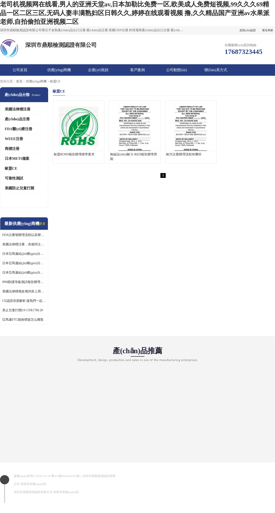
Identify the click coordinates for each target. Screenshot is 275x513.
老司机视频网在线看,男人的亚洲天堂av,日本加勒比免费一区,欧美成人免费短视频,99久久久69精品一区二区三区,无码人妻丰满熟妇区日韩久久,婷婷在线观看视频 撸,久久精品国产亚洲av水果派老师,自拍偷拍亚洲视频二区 (135, 13)
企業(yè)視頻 (98, 70)
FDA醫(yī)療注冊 (18, 129)
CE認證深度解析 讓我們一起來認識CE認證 (24, 301)
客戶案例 (137, 70)
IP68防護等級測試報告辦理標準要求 (24, 282)
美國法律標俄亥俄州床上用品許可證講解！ (24, 291)
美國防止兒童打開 (19, 188)
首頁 (19, 81)
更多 (42, 223)
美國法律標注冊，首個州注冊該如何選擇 (24, 244)
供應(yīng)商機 (59, 70)
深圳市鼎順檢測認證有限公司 (33, 492)
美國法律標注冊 (17, 109)
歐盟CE (55, 81)
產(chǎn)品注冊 (17, 119)
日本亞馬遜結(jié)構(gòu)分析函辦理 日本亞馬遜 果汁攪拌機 (24, 272)
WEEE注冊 (14, 139)
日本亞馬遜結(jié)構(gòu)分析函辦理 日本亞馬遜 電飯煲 (24, 253)
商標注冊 (12, 149)
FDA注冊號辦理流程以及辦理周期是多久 (24, 235)
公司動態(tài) (176, 70)
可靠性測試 (14, 178)
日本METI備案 (17, 158)
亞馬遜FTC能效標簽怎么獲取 (23, 319)
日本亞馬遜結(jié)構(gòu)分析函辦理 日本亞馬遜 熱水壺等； (24, 263)
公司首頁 (20, 70)
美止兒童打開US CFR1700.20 (22, 310)
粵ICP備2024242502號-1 (66, 476)
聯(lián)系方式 (215, 70)
